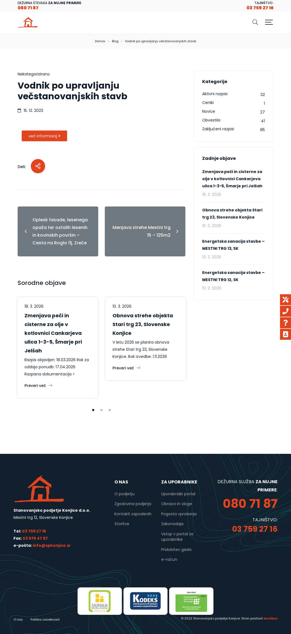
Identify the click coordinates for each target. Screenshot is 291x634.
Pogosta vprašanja (179, 514)
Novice (208, 111)
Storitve (121, 524)
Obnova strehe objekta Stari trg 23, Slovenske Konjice (142, 324)
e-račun (169, 559)
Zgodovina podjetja (132, 503)
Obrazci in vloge (176, 503)
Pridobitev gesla (176, 549)
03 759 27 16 (34, 531)
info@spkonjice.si (51, 545)
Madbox (270, 618)
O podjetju (124, 494)
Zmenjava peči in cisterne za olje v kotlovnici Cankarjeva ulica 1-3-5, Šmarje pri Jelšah (53, 333)
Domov (100, 41)
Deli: (22, 166)
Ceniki (208, 102)
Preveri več (38, 385)
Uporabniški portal (178, 494)
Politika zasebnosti (45, 619)
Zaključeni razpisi (218, 129)
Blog (115, 41)
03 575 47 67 (35, 538)
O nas (18, 619)
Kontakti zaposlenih (133, 514)
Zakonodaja (172, 524)
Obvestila (211, 120)
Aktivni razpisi (214, 94)
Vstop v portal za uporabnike (177, 536)
